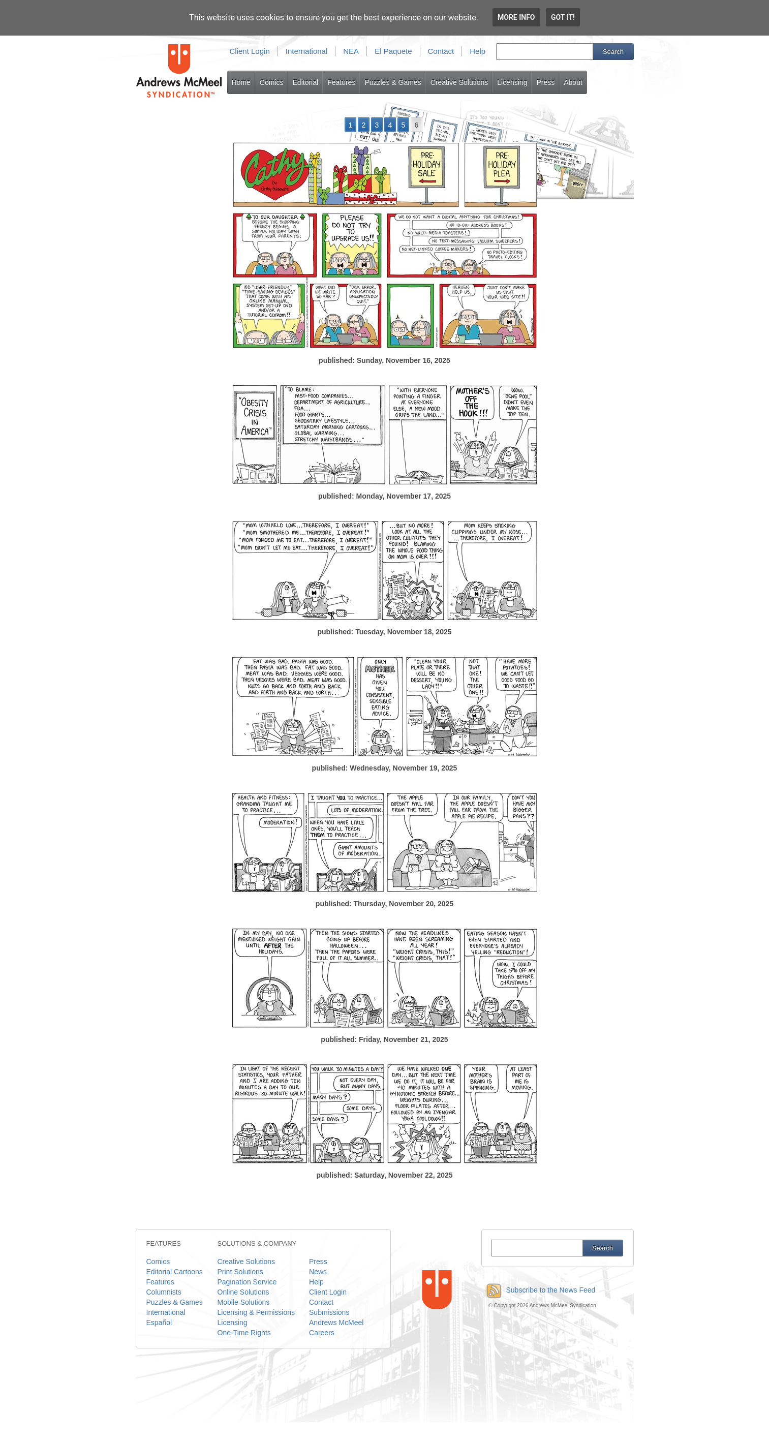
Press (545, 82)
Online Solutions (243, 1292)
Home (241, 82)
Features (341, 82)
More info (516, 17)
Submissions (329, 1312)
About (573, 82)
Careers (321, 1333)
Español (159, 1322)
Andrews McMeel (336, 1322)
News (318, 1272)
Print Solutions (240, 1272)
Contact (441, 51)
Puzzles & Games (392, 82)
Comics (272, 82)
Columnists (163, 1292)
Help (477, 51)
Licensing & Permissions (256, 1312)
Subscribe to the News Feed (538, 1290)
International (307, 51)
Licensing (512, 82)
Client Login (250, 51)
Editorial (306, 82)
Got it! (563, 17)
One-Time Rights (244, 1333)
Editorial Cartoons (174, 1272)
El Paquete (393, 51)
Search (613, 51)
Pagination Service (247, 1282)
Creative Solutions (459, 82)
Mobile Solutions (244, 1302)
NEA (351, 51)
